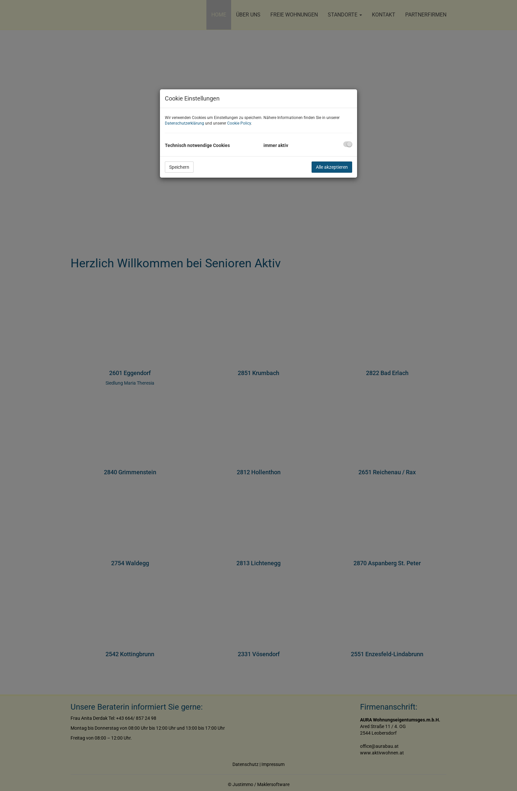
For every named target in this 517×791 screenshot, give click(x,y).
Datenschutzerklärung (184, 123)
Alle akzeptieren (332, 167)
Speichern (179, 167)
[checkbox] (347, 144)
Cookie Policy (239, 123)
